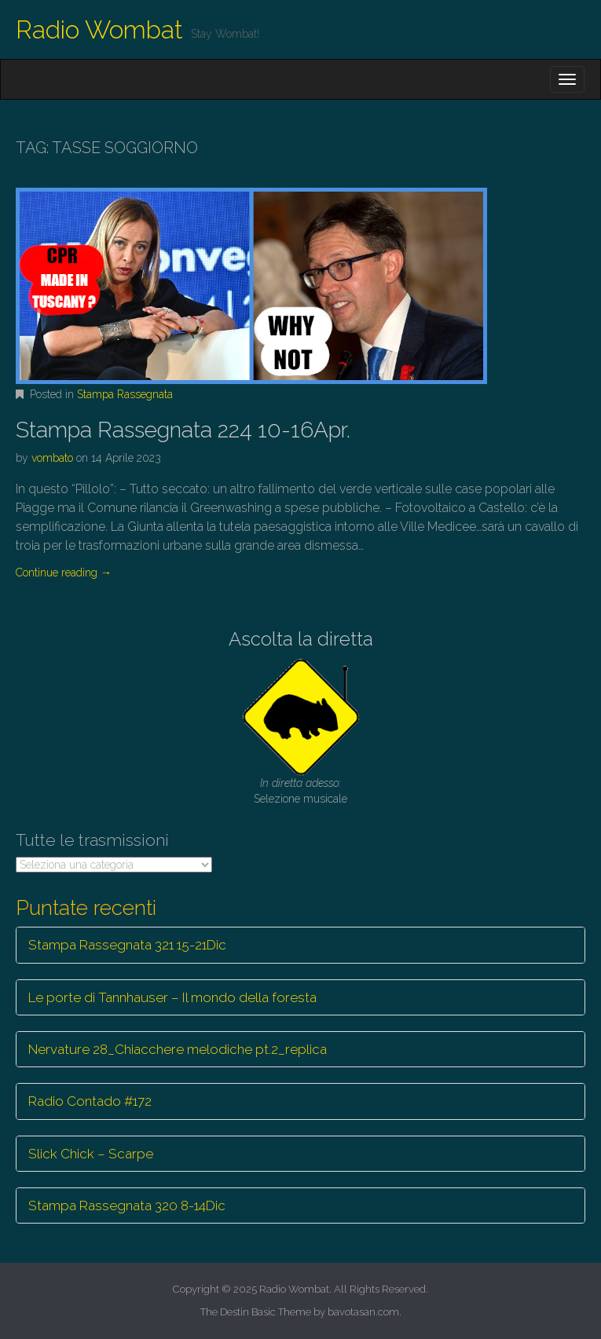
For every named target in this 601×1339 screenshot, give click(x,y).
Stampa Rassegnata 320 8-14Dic (126, 1205)
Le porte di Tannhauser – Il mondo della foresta (172, 997)
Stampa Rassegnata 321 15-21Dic (127, 945)
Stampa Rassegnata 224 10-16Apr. (183, 430)
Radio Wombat (99, 29)
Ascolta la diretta (301, 638)
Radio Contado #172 (90, 1101)
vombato (52, 458)
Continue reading (64, 572)
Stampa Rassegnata (125, 394)
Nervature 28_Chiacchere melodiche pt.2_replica (177, 1049)
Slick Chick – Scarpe (90, 1154)
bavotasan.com (363, 1312)
